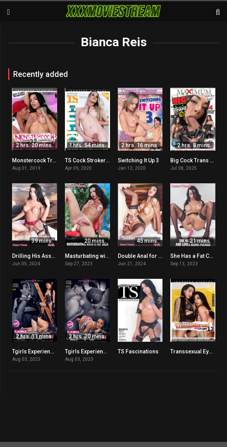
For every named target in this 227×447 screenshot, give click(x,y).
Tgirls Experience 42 (91, 351)
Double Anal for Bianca (147, 256)
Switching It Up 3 (138, 160)
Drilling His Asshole (37, 256)
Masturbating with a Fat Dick (100, 256)
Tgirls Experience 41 (38, 351)
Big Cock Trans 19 (193, 160)
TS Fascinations (138, 351)
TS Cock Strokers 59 (90, 160)
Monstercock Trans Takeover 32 (53, 160)
